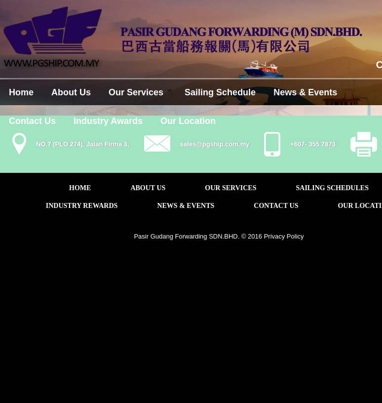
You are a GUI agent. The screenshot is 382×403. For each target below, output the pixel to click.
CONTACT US (276, 205)
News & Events (305, 92)
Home (21, 92)
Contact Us (32, 121)
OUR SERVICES (230, 188)
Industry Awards (108, 121)
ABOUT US (147, 188)
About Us (71, 92)
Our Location (188, 121)
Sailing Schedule (220, 92)
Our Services (136, 92)
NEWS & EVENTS (185, 205)
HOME (80, 188)
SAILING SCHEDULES (332, 188)
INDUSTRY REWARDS (82, 205)
